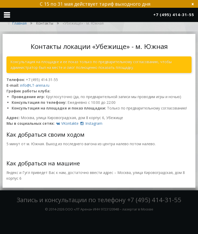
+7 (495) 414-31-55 (42, 79)
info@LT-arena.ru (34, 85)
